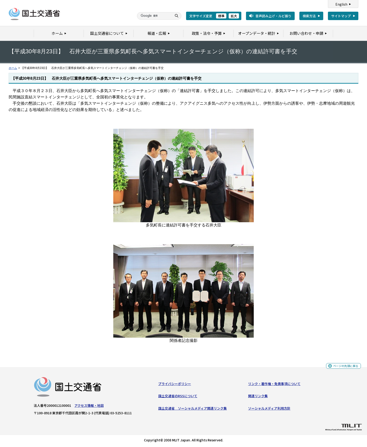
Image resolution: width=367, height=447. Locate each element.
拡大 (234, 16)
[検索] (154, 15)
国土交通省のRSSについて (177, 397)
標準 (221, 16)
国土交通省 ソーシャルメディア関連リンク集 (192, 409)
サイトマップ (341, 16)
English (341, 4)
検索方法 (309, 16)
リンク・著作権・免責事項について (274, 385)
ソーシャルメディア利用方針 (269, 409)
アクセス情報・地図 (89, 406)
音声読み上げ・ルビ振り (273, 16)
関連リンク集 (258, 397)
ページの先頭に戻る (344, 368)
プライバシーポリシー (174, 385)
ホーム (13, 68)
